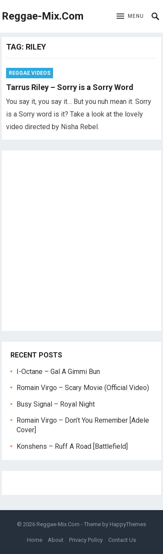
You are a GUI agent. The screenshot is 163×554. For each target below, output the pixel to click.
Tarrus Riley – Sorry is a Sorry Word (69, 87)
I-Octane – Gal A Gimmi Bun (58, 371)
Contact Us (122, 540)
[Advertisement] (81, 240)
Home (34, 540)
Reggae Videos (29, 73)
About (55, 540)
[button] (130, 16)
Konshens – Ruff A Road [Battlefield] (72, 446)
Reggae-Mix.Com (42, 16)
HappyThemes (128, 524)
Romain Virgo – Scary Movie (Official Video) (83, 388)
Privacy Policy (86, 540)
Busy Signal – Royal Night (56, 404)
